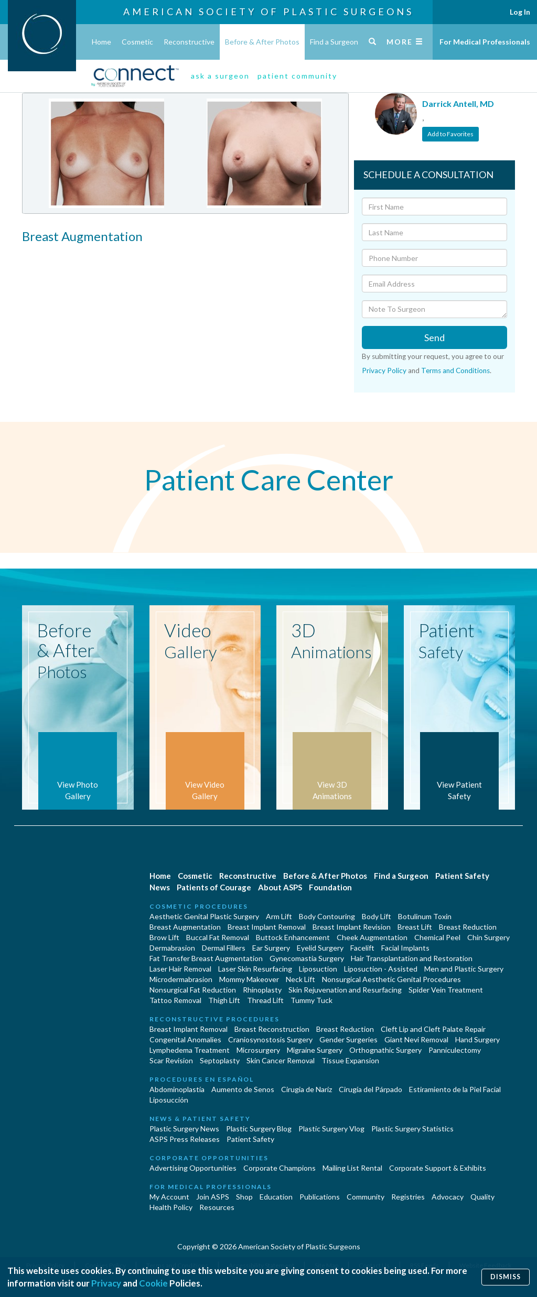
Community (365, 1196)
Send (434, 337)
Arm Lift (279, 916)
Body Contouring (327, 916)
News (159, 887)
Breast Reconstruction (271, 1028)
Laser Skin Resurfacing (255, 968)
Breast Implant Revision (352, 926)
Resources (216, 1207)
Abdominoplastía (177, 1089)
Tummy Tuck (311, 1000)
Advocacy (448, 1196)
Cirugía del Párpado (370, 1089)
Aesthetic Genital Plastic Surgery (204, 916)
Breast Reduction (468, 926)
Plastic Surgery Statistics (412, 1128)
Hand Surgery (477, 1039)
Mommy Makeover (249, 979)
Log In (520, 11)
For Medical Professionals (484, 41)
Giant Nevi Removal (416, 1039)
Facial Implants (405, 947)
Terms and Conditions (455, 370)
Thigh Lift (224, 1000)
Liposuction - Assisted (380, 968)
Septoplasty (220, 1060)
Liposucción (168, 1099)
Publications (319, 1196)
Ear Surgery (271, 947)
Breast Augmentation (185, 926)
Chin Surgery (488, 937)
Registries (408, 1196)
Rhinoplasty (262, 989)
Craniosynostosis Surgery (270, 1039)
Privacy (106, 1283)
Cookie (153, 1283)
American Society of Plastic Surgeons (268, 11)
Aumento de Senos (242, 1089)
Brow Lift (164, 937)
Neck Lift (300, 979)
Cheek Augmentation (372, 937)
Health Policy (170, 1207)
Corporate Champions (279, 1167)
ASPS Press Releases (184, 1139)
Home (101, 41)
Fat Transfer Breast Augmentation (206, 958)
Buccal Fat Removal (217, 937)
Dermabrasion (172, 947)
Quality (482, 1196)
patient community (297, 75)
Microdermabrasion (180, 979)
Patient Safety (462, 875)
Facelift (362, 947)
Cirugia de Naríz (306, 1089)
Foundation (330, 887)
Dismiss (505, 1277)
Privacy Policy (384, 370)
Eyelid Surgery (320, 947)
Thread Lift (265, 1000)
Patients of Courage (214, 887)
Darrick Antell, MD (458, 103)
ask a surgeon (220, 75)
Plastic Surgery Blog (259, 1128)
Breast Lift (415, 926)
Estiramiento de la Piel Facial (455, 1089)
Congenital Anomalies (185, 1039)
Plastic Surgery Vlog (331, 1128)
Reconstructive (189, 41)
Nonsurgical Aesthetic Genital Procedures (391, 979)
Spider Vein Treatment (446, 989)
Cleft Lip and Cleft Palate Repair (433, 1028)
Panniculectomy (454, 1049)
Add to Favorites (450, 134)
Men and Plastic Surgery (463, 968)
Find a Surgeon (334, 41)
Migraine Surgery (314, 1049)
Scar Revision (171, 1060)
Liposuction (318, 968)
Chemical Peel (437, 937)
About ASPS (280, 887)
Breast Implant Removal (267, 926)
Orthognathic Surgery (385, 1049)
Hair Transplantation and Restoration (411, 958)
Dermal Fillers (223, 947)
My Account (169, 1196)
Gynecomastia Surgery (307, 958)
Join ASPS (212, 1196)
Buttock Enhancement (293, 937)
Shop (244, 1196)
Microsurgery (258, 1049)
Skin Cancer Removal (280, 1060)
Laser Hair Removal (180, 968)
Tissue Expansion (350, 1060)
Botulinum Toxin (425, 916)
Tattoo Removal (175, 1000)
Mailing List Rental (352, 1167)
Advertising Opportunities (193, 1167)
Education (276, 1196)
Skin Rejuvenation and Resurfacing (345, 989)
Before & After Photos (262, 41)
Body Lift (376, 916)
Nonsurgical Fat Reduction (192, 989)
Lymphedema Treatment (189, 1049)
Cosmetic (137, 41)
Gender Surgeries (348, 1039)
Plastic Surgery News (184, 1128)
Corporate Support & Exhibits (437, 1167)
